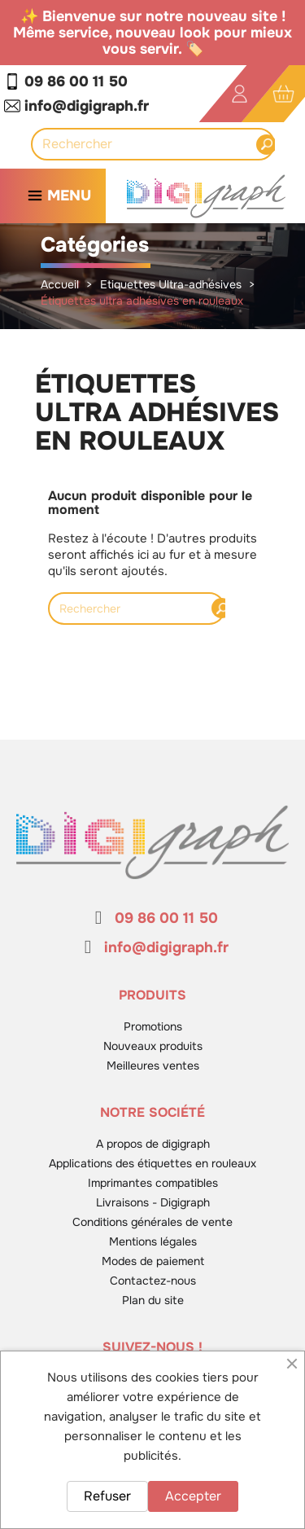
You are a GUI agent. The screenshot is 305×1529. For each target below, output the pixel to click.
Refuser (107, 1496)
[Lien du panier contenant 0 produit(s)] (283, 94)
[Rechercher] (149, 144)
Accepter (193, 1496)
